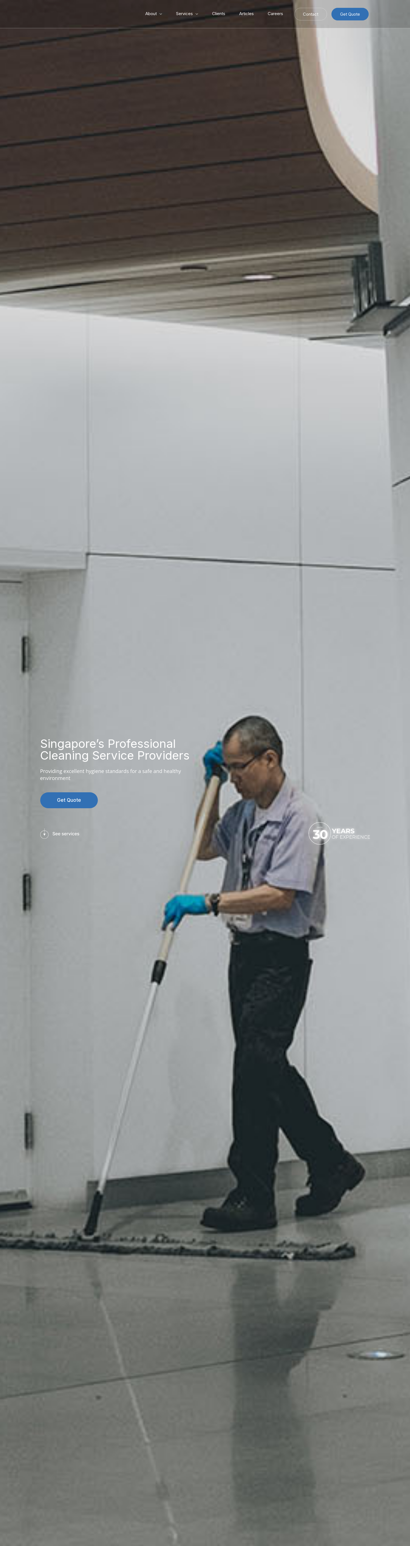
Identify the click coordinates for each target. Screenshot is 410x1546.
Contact (310, 14)
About (151, 13)
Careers (275, 13)
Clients (218, 13)
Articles (246, 13)
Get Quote (350, 14)
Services (184, 13)
